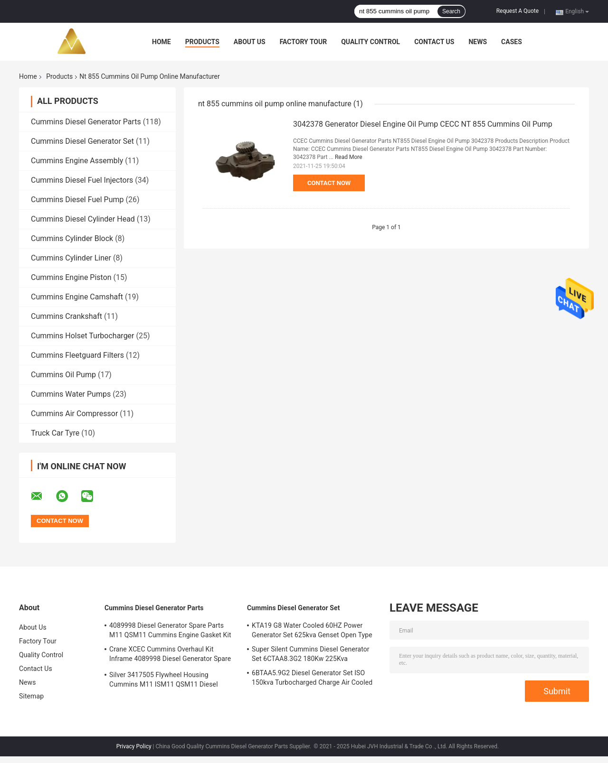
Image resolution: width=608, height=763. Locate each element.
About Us (250, 42)
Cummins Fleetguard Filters (77, 355)
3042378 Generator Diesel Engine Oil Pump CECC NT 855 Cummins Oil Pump (422, 124)
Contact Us (434, 42)
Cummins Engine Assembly (77, 160)
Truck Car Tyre (55, 432)
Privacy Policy (134, 746)
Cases (511, 42)
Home (161, 42)
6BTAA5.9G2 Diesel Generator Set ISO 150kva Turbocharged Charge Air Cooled (312, 677)
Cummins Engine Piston (71, 277)
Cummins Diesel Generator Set (82, 141)
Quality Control (370, 42)
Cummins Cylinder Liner (71, 257)
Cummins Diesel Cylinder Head (83, 218)
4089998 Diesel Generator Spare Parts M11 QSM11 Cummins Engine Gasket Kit (170, 630)
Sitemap (31, 696)
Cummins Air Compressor (74, 413)
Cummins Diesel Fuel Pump (77, 199)
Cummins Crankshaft (66, 316)
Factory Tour (303, 42)
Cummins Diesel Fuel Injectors (82, 180)
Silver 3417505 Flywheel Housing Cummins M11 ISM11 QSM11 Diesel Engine (163, 681)
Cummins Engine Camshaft (77, 296)
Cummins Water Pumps (71, 394)
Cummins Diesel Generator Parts (86, 121)
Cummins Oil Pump (63, 374)
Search (451, 11)
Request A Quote (517, 11)
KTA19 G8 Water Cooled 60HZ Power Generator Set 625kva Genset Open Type (312, 630)
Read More (348, 157)
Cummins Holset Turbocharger (82, 335)
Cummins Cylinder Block (72, 238)
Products (202, 42)
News (477, 42)
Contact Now (329, 182)
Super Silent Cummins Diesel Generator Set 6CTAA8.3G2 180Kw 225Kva (311, 653)
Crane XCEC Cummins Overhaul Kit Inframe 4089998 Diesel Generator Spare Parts (170, 655)
